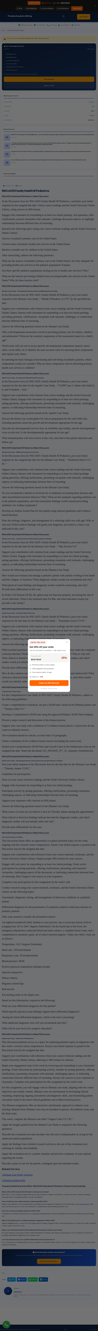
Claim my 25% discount (49, 683)
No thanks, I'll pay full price (49, 688)
